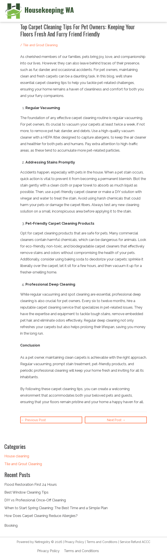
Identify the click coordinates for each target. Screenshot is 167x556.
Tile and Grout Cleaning (23, 464)
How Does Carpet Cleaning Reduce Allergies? (41, 516)
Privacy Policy (74, 542)
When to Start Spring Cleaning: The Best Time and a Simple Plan (56, 508)
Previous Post (33, 420)
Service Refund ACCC (135, 542)
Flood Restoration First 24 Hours (30, 484)
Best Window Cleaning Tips (26, 492)
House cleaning (16, 456)
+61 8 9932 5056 (116, 551)
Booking (11, 525)
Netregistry (42, 542)
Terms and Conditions (102, 542)
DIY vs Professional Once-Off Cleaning (35, 500)
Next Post (116, 420)
